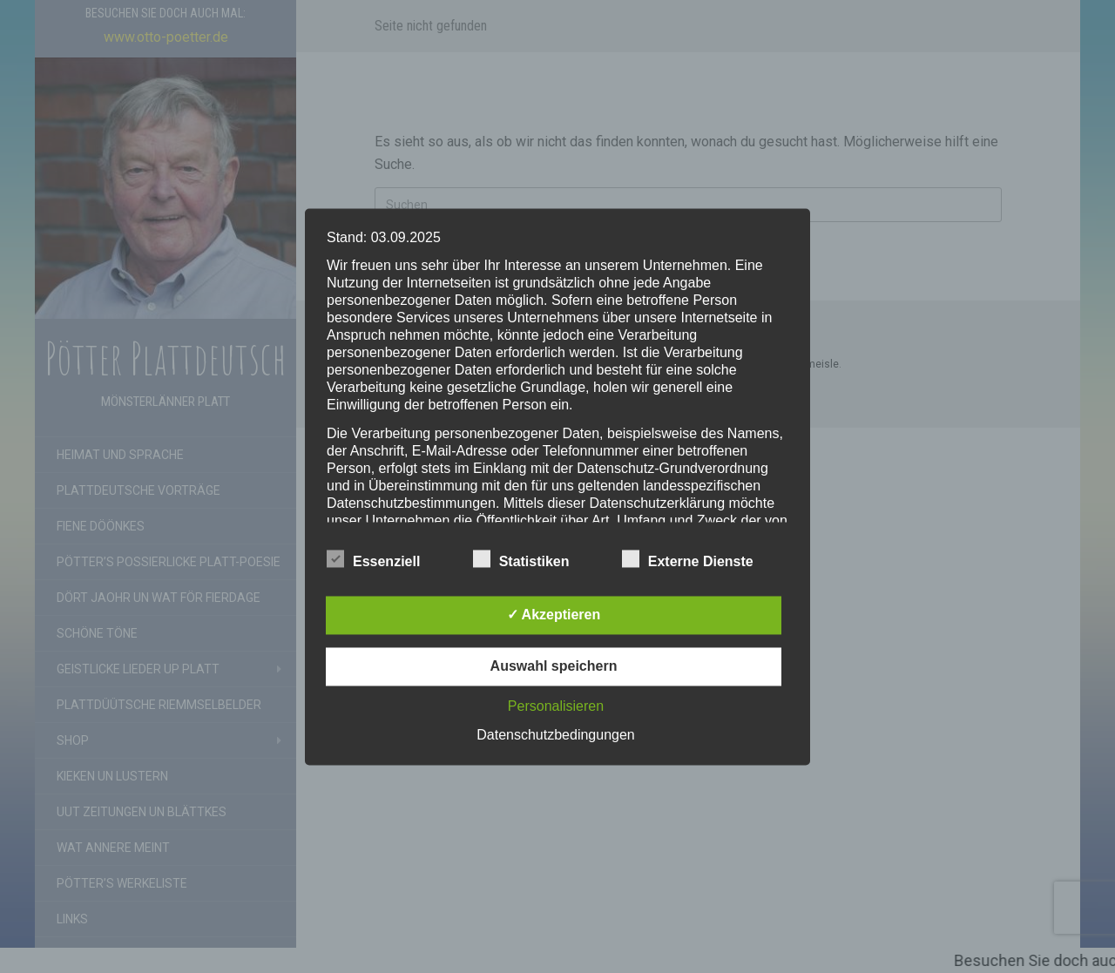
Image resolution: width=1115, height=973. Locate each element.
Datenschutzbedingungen (555, 734)
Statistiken (521, 559)
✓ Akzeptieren (554, 614)
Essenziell (373, 559)
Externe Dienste (687, 559)
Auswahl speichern (554, 666)
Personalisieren (556, 706)
